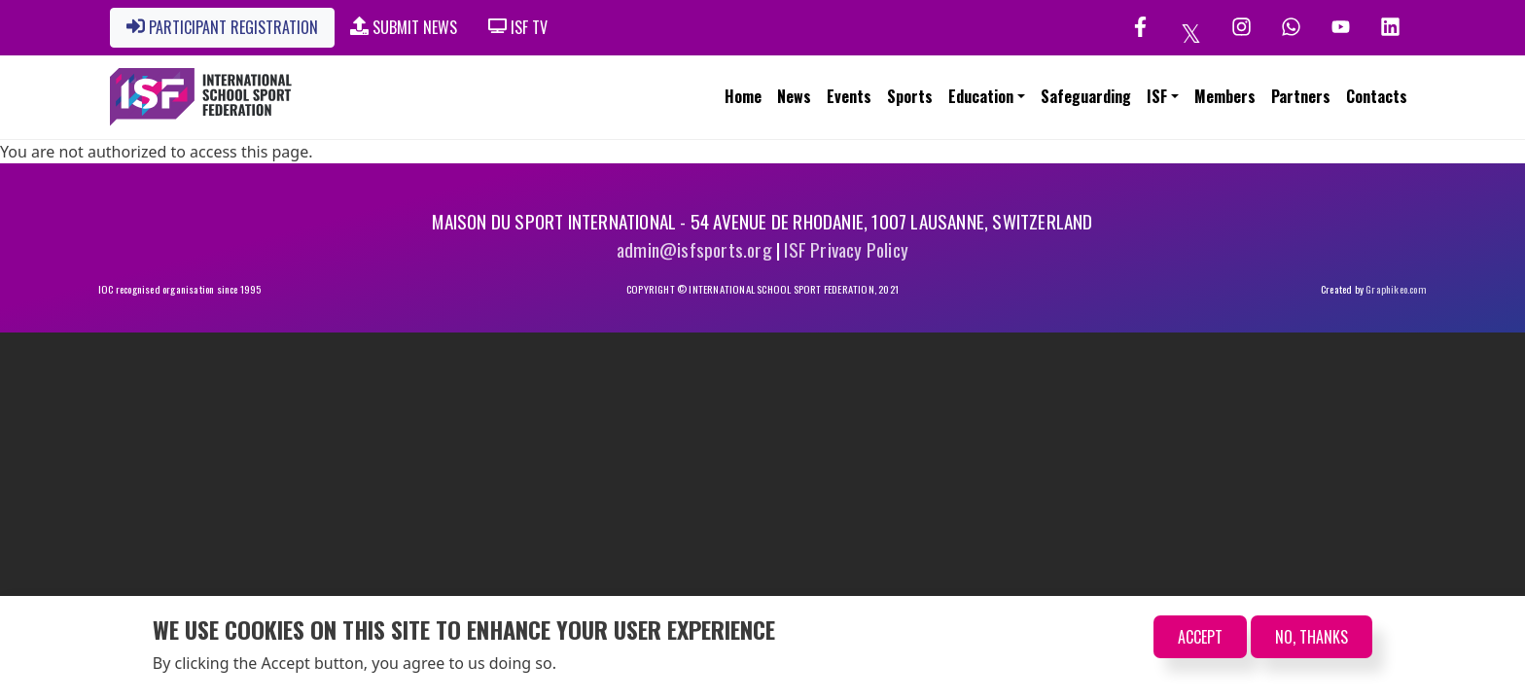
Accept (1200, 636)
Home (743, 96)
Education (980, 96)
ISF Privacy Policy (846, 249)
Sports (910, 96)
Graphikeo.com (1396, 289)
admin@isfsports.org (694, 249)
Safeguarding (1086, 96)
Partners (1300, 96)
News (794, 96)
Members (1225, 96)
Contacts (1376, 96)
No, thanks (1311, 636)
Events (849, 96)
